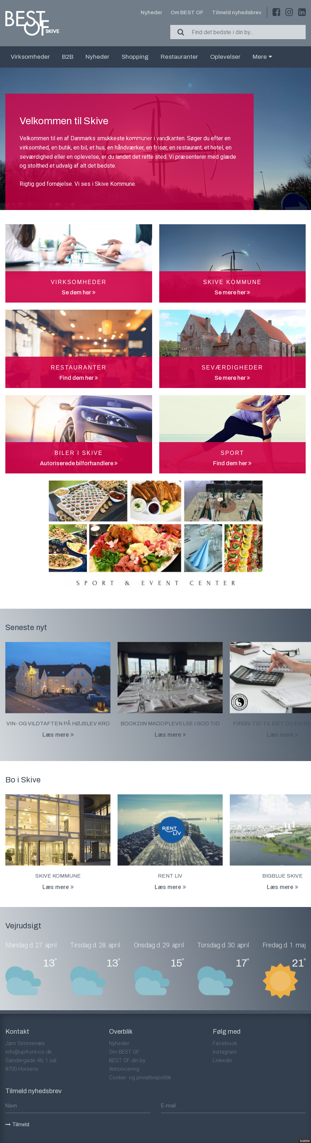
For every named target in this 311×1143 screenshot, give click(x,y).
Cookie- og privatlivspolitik (140, 1077)
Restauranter (179, 56)
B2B (67, 56)
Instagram (225, 1052)
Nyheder (151, 12)
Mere (262, 56)
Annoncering (124, 1069)
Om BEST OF (187, 12)
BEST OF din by (127, 1060)
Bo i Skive (23, 780)
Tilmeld (17, 1124)
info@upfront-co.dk (28, 1052)
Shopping (135, 56)
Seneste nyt (26, 627)
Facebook (225, 1043)
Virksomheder (30, 56)
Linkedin (222, 1060)
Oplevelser (225, 56)
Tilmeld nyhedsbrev (236, 12)
